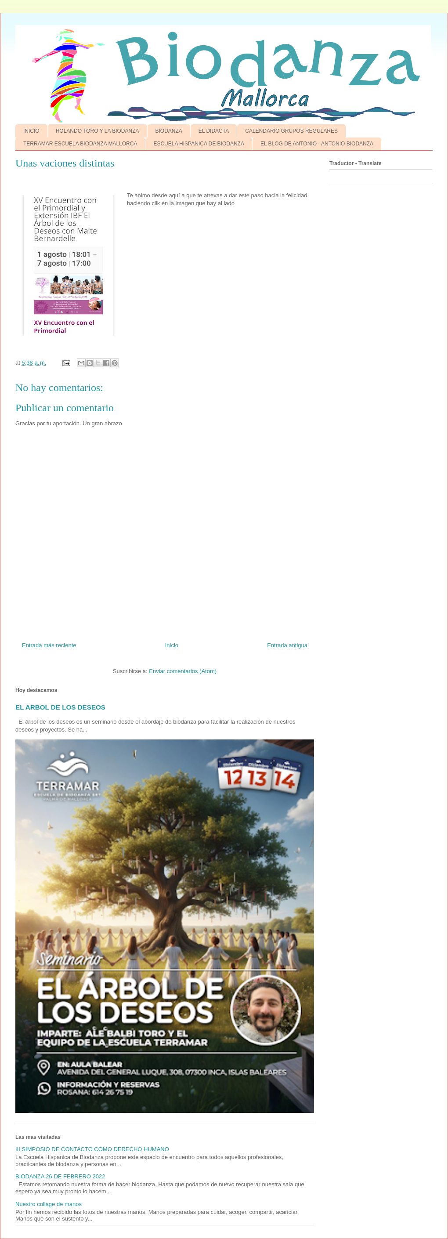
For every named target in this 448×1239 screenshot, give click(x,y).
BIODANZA (168, 131)
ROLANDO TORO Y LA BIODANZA (97, 131)
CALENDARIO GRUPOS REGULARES (291, 131)
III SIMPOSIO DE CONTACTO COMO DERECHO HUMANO (92, 1149)
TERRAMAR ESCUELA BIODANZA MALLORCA (80, 144)
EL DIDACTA (214, 131)
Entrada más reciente (49, 645)
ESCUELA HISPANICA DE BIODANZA (198, 144)
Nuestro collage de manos (48, 1204)
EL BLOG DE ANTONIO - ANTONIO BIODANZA (316, 144)
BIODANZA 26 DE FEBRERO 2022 (60, 1176)
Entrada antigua (287, 645)
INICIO (31, 131)
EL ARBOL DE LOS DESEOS (60, 707)
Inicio (171, 645)
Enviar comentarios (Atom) (183, 671)
